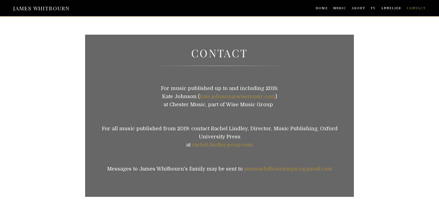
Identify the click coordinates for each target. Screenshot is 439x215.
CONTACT (416, 8)
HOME (322, 8)
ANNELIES (391, 8)
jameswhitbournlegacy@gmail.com (288, 169)
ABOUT (358, 8)
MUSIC (339, 8)
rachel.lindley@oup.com (222, 145)
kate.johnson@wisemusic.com (237, 96)
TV (373, 8)
